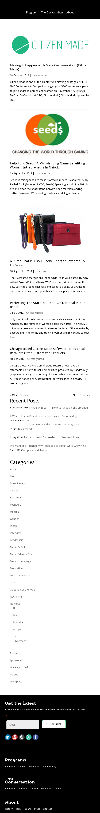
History (9, 809)
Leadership (16, 540)
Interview (15, 533)
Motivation (16, 568)
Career (14, 490)
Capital (22, 766)
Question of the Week (23, 589)
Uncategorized (40, 75)
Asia (15, 615)
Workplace (16, 681)
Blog (12, 476)
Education (16, 497)
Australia (18, 622)
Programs (32, 12)
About (70, 12)
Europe (17, 629)
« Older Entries (19, 395)
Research (15, 653)
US (14, 636)
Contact (47, 809)
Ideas (13, 525)
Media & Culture (19, 547)
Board (28, 809)
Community (49, 766)
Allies (13, 469)
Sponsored (16, 660)
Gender (14, 518)
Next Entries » (81, 395)
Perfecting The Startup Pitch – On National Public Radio (47, 305)
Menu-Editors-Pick (21, 554)
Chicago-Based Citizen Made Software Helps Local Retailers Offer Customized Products (47, 351)
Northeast (21, 641)
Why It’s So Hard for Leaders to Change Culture (50, 437)
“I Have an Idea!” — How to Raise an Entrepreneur (58, 407)
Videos (14, 674)
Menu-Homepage (20, 561)
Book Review (18, 483)
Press (37, 809)
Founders (15, 504)
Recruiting (16, 596)
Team (18, 809)
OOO (13, 582)
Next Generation (20, 575)
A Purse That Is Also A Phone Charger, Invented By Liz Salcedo (47, 263)
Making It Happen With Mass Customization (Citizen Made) (49, 67)
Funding (14, 511)
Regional (15, 603)
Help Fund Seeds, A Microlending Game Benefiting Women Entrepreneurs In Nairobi (47, 165)
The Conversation (52, 12)
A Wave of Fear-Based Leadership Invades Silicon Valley (43, 416)
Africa (16, 608)
